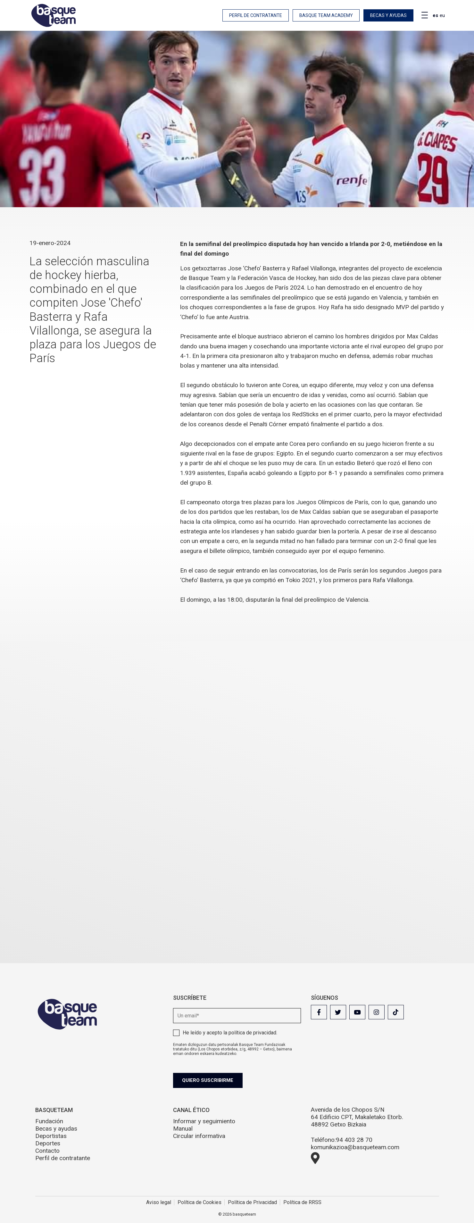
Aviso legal (158, 1202)
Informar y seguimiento (204, 1121)
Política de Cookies (199, 1202)
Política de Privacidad (252, 1202)
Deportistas (51, 1136)
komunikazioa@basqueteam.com (355, 1147)
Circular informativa (199, 1136)
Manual (183, 1128)
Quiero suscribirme (209, 1080)
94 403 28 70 (354, 1139)
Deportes (47, 1143)
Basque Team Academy (326, 15)
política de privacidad (252, 1033)
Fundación (49, 1121)
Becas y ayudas (388, 15)
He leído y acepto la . (230, 1033)
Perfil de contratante (255, 15)
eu (442, 15)
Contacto (47, 1150)
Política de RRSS (302, 1202)
